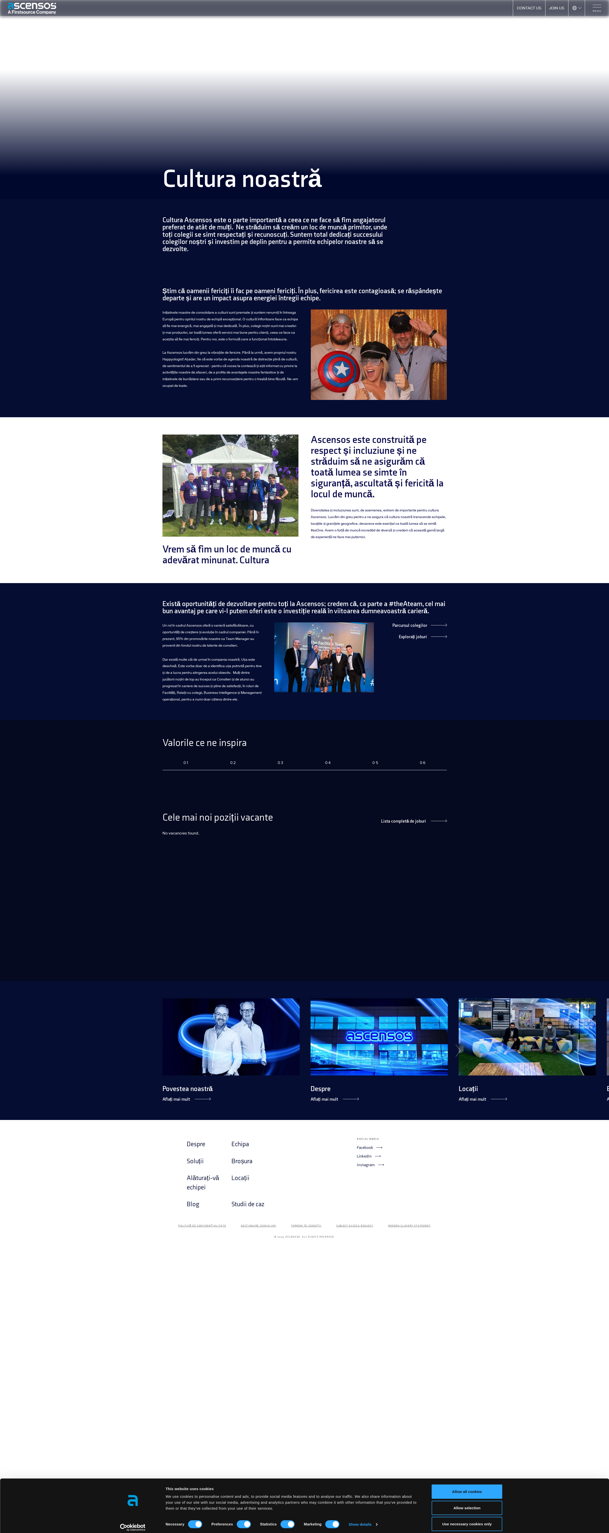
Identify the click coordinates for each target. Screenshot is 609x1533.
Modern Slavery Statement (409, 1225)
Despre (321, 1089)
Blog (193, 1204)
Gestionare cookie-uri (258, 1225)
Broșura (241, 1161)
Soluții (195, 1161)
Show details (360, 1520)
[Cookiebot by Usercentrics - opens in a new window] (132, 1523)
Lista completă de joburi (414, 821)
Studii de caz (247, 1204)
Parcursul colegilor (419, 625)
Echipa (240, 1144)
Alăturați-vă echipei (203, 1182)
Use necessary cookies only (467, 1520)
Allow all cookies (467, 1487)
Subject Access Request (354, 1225)
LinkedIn (369, 1156)
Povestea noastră (187, 1089)
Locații (468, 1089)
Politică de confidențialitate (202, 1225)
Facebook (369, 1147)
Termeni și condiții (306, 1225)
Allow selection (466, 1504)
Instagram (370, 1164)
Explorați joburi (423, 636)
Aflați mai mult (186, 1099)
